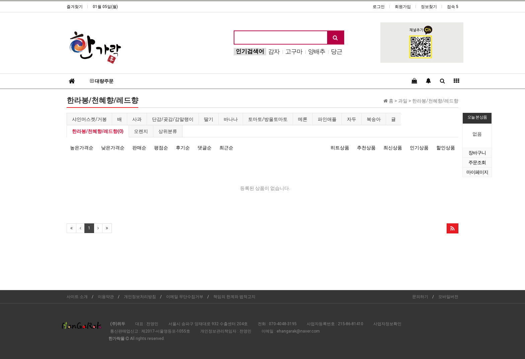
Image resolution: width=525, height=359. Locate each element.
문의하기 (420, 296)
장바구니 (477, 152)
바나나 (231, 119)
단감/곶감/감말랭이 (173, 119)
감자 (274, 51)
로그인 (379, 6)
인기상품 (419, 147)
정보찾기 (429, 6)
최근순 (226, 147)
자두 (351, 119)
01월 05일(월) (105, 6)
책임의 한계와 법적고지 (234, 296)
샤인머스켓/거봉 (89, 119)
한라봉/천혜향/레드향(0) (98, 131)
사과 (137, 119)
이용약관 (106, 296)
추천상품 (366, 147)
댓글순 (205, 147)
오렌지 (141, 131)
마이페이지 (477, 172)
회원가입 (403, 6)
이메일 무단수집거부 (184, 296)
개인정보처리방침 (140, 296)
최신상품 (392, 147)
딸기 (208, 119)
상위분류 (167, 131)
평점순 (161, 147)
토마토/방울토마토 (268, 119)
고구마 (293, 51)
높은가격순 (81, 147)
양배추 (316, 51)
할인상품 (445, 147)
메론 (302, 119)
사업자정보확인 (387, 323)
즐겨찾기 (75, 6)
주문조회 (477, 162)
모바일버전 (448, 296)
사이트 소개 (77, 296)
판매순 (139, 147)
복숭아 (374, 119)
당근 (336, 51)
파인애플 (327, 119)
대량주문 (102, 81)
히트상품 (339, 147)
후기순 (183, 147)
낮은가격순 (113, 147)
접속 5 (452, 6)
